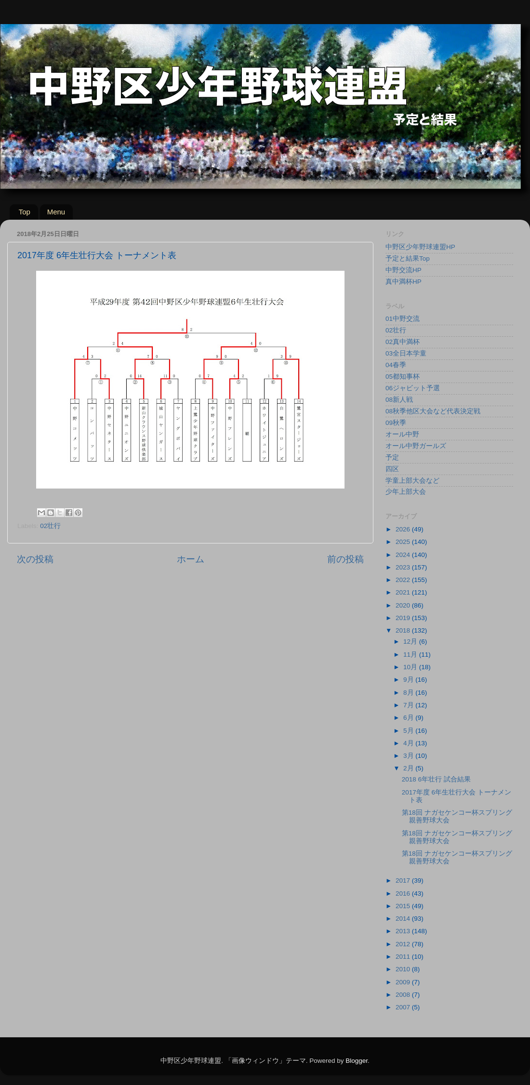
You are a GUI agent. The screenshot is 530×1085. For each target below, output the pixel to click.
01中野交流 (402, 318)
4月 (409, 743)
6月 (409, 717)
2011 (404, 956)
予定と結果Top (407, 258)
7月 (409, 705)
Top (24, 212)
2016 (404, 893)
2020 (404, 605)
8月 (409, 692)
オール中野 (402, 434)
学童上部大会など (412, 480)
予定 (392, 457)
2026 (404, 529)
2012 (404, 944)
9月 (409, 679)
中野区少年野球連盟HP (420, 247)
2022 (404, 579)
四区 (392, 469)
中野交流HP (403, 270)
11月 (411, 654)
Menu (56, 212)
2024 (404, 554)
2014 (404, 918)
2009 (404, 982)
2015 (404, 906)
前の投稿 (345, 559)
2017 (404, 880)
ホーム (190, 559)
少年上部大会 (405, 491)
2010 (404, 969)
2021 (404, 592)
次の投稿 (35, 559)
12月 (411, 641)
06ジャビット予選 (412, 388)
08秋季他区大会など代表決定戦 (432, 411)
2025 (404, 541)
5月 (409, 730)
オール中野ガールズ (415, 446)
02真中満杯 (402, 341)
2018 (404, 630)
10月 (411, 667)
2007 (404, 1007)
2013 (404, 931)
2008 (404, 994)
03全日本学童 (405, 353)
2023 (404, 567)
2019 (404, 618)
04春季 (395, 365)
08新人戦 (399, 399)
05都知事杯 (402, 376)
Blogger (356, 1060)
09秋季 (395, 422)
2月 (409, 768)
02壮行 (50, 525)
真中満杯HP (403, 281)
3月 (409, 755)
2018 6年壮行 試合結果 (436, 779)
